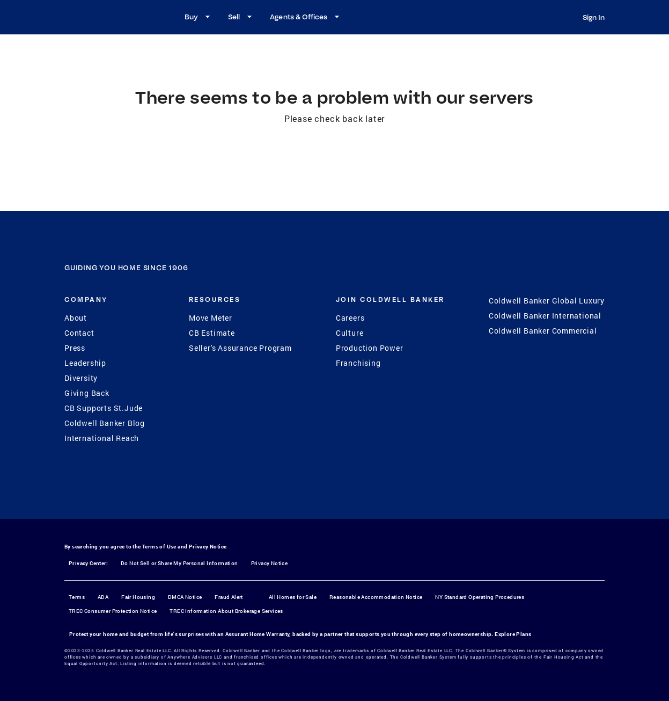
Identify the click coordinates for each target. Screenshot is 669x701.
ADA (103, 597)
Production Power (369, 348)
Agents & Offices (306, 16)
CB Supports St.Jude (103, 408)
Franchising (358, 363)
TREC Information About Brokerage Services (226, 611)
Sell (241, 16)
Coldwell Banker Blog (104, 423)
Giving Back (86, 393)
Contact (79, 333)
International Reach (101, 438)
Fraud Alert (228, 597)
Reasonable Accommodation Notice (375, 597)
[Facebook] (293, 496)
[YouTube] (348, 496)
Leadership (85, 363)
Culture (350, 333)
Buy (199, 16)
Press (74, 348)
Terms (77, 597)
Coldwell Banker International (545, 315)
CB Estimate (212, 333)
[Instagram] (320, 496)
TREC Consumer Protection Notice (113, 611)
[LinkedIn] (376, 496)
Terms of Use (159, 546)
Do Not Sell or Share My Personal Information (179, 563)
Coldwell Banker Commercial (543, 331)
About (75, 318)
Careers (350, 318)
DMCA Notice (185, 597)
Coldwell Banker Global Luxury (547, 300)
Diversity (81, 378)
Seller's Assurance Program (240, 348)
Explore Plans (513, 634)
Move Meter (210, 318)
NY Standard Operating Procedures (479, 597)
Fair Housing (138, 597)
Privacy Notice (208, 546)
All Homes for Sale (293, 597)
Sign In (594, 17)
